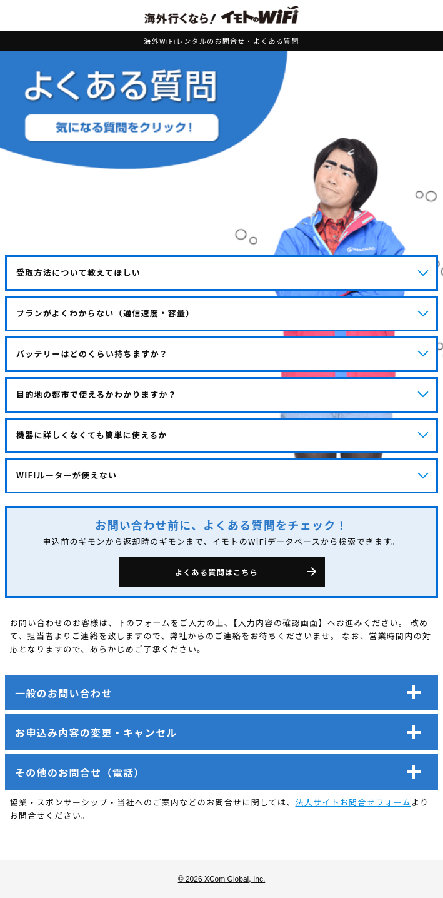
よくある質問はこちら (216, 572)
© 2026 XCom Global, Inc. (222, 879)
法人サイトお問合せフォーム (354, 802)
